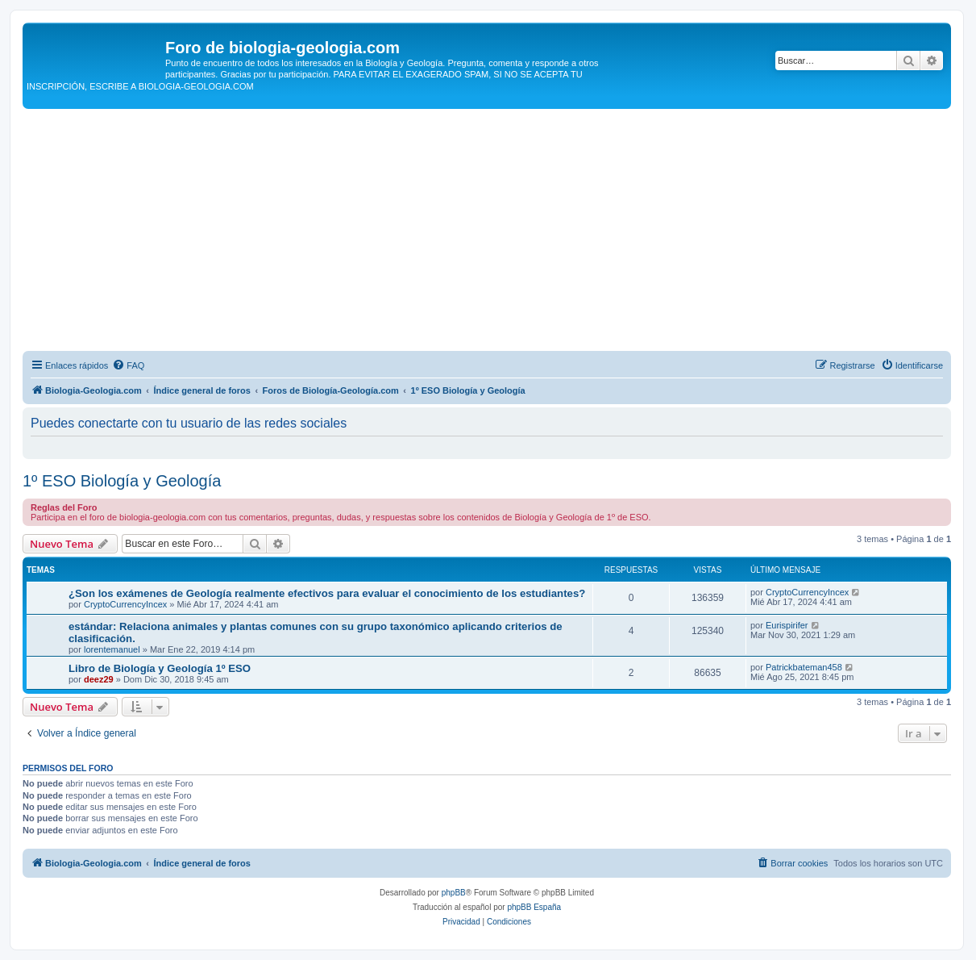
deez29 (99, 679)
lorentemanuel (112, 649)
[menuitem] (128, 365)
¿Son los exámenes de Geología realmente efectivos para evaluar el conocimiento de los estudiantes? (327, 593)
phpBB (454, 892)
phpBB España (534, 907)
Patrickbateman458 (804, 667)
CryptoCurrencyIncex (125, 604)
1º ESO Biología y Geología (122, 481)
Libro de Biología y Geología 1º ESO (160, 668)
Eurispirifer (787, 625)
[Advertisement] (487, 230)
